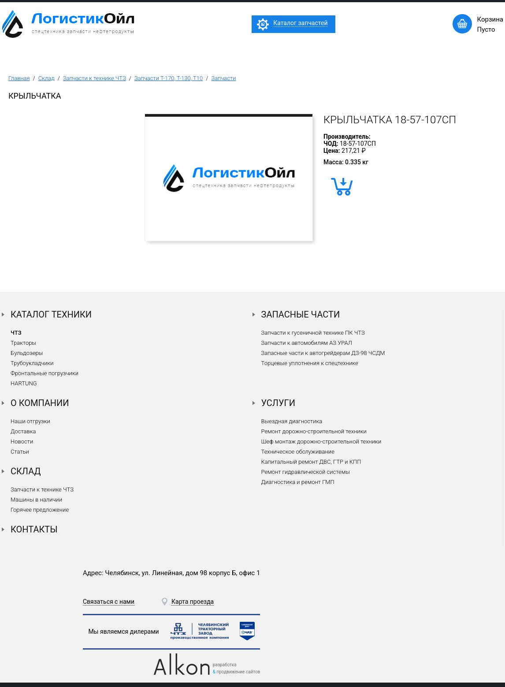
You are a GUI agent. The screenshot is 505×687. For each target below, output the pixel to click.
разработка (225, 664)
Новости (22, 441)
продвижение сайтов (238, 671)
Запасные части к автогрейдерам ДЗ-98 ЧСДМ (323, 353)
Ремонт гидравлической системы (305, 472)
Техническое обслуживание (297, 451)
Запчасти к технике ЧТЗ (94, 78)
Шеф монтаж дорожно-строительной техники (321, 441)
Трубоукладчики (32, 363)
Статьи (20, 451)
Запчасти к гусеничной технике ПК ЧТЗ (313, 332)
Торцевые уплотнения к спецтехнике (309, 363)
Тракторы (23, 343)
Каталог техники (51, 314)
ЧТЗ (16, 332)
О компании (40, 403)
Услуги (278, 403)
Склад (46, 78)
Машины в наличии (36, 499)
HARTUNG (24, 383)
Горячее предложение (40, 509)
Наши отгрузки (30, 421)
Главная (19, 78)
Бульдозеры (27, 353)
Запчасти (223, 78)
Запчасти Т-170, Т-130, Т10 (168, 78)
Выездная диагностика (292, 421)
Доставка (23, 431)
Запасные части (300, 314)
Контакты (34, 529)
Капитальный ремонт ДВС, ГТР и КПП (311, 461)
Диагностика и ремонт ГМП (297, 482)
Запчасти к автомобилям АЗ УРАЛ (306, 343)
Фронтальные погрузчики (44, 373)
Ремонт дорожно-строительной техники (314, 431)
